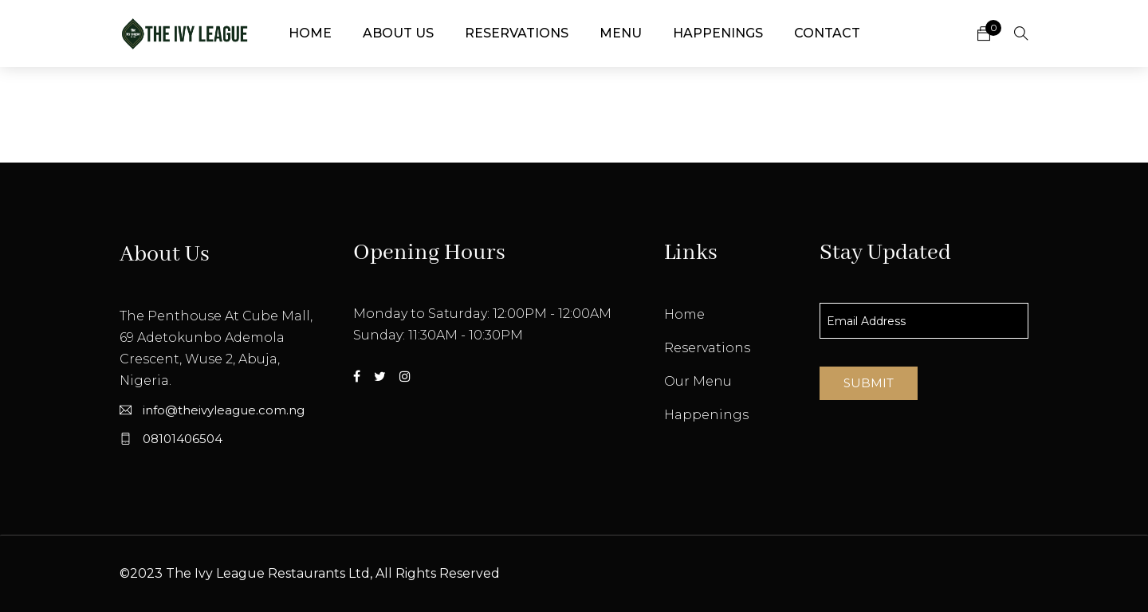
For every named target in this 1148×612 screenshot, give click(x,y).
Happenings (718, 33)
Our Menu (698, 381)
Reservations (516, 33)
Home (310, 33)
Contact (827, 33)
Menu (621, 33)
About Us (398, 33)
